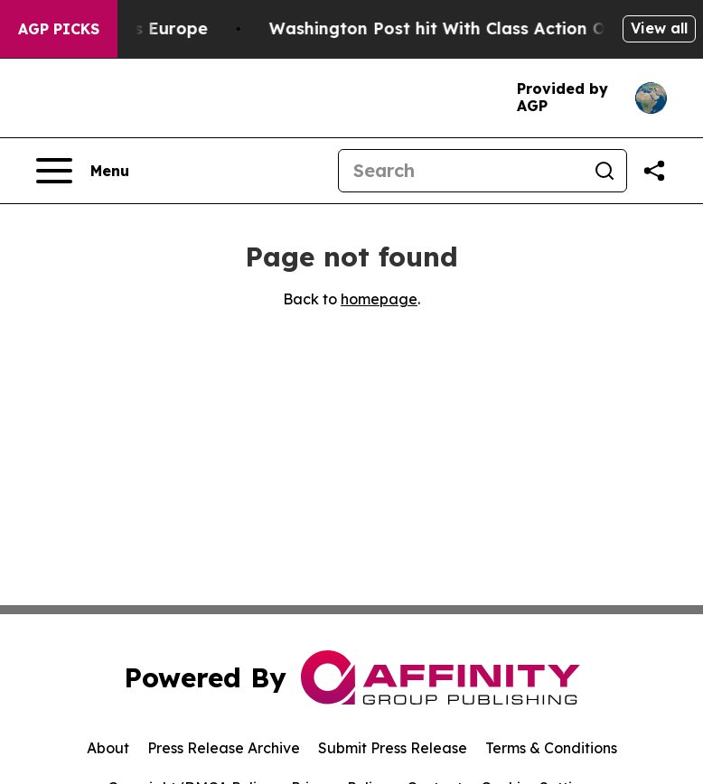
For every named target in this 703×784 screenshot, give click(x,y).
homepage (379, 299)
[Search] (461, 170)
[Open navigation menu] (82, 171)
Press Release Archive (223, 748)
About (108, 748)
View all (659, 28)
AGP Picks (58, 29)
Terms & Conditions (551, 748)
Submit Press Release (392, 748)
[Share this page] (654, 171)
